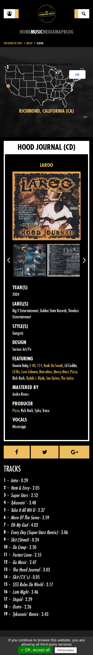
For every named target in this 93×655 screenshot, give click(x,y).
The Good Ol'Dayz (13, 43)
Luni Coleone (29, 372)
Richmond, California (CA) (46, 111)
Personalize (65, 650)
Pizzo (73, 372)
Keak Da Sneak (53, 366)
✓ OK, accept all (35, 650)
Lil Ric (16, 372)
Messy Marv (61, 372)
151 (39, 366)
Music (37, 32)
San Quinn (53, 378)
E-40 (32, 366)
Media (49, 32)
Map (59, 32)
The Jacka (67, 378)
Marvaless (45, 372)
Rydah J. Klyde (35, 378)
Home (25, 32)
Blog (68, 32)
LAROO (46, 165)
